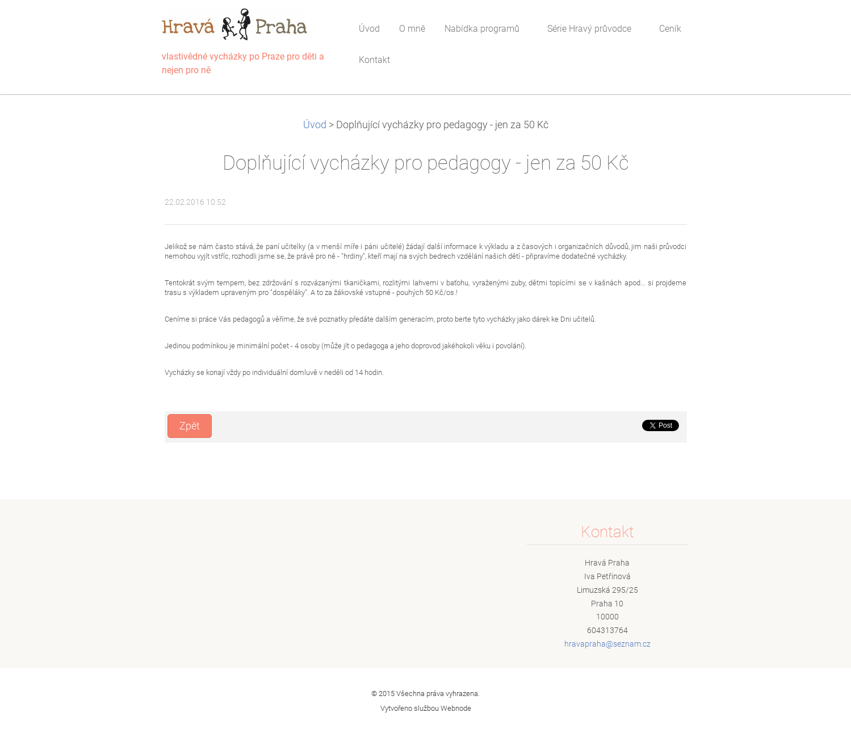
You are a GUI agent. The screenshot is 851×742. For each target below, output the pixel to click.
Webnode (456, 708)
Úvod (314, 124)
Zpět (189, 426)
